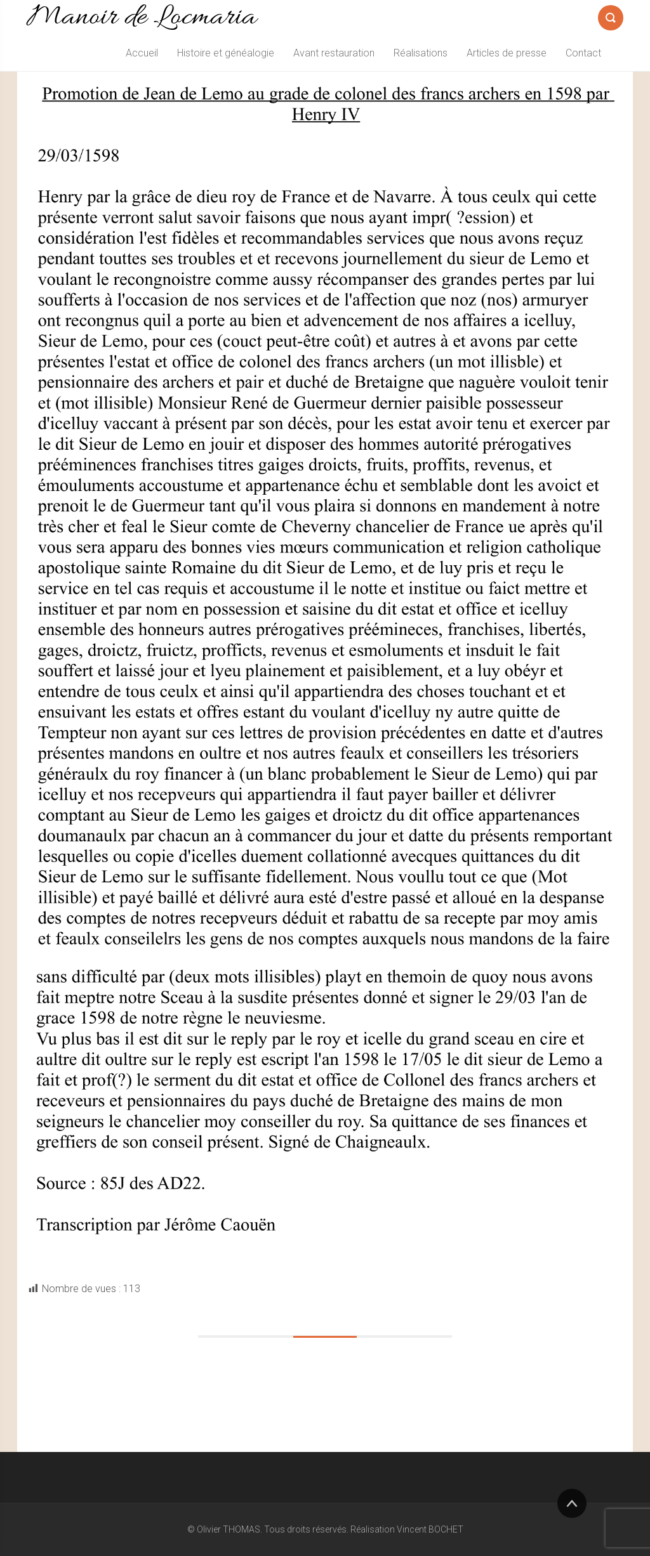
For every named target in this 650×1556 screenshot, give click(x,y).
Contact (583, 53)
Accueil (142, 53)
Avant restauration (334, 53)
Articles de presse (507, 53)
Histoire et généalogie (225, 53)
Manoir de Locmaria (141, 18)
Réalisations (421, 53)
